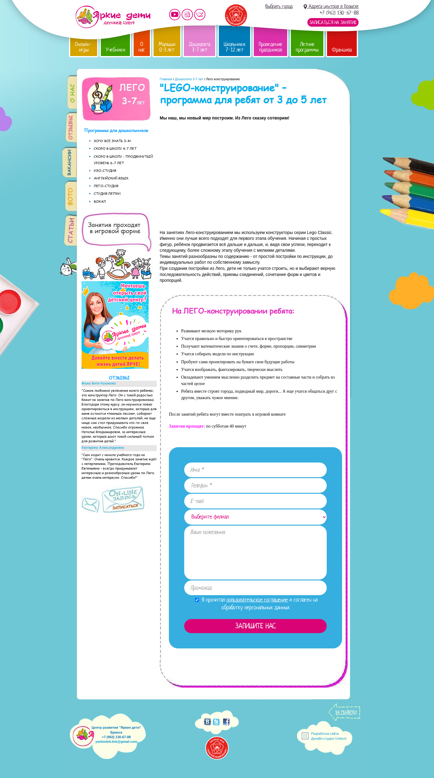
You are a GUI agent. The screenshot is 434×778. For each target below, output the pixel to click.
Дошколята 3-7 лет (199, 47)
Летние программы (307, 47)
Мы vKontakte (200, 14)
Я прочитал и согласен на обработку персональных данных (256, 603)
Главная (166, 79)
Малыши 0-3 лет (166, 47)
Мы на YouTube (175, 14)
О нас (142, 47)
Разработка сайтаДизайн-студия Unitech (328, 736)
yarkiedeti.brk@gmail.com (116, 741)
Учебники (115, 49)
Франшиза (342, 49)
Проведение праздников (270, 47)
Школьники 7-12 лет (234, 47)
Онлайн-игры (83, 47)
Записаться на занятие (333, 22)
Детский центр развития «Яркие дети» (112, 17)
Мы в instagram (187, 14)
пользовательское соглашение (257, 599)
